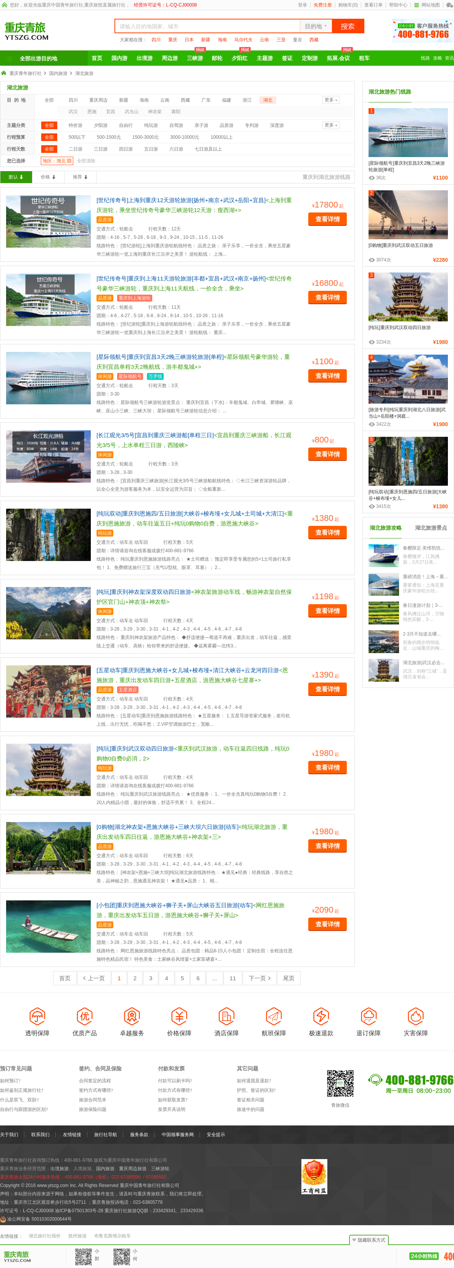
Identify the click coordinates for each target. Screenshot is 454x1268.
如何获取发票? (172, 1100)
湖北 (267, 100)
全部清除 (86, 161)
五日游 (151, 149)
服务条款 (139, 1134)
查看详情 (328, 219)
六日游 (176, 149)
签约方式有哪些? (96, 1090)
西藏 (314, 39)
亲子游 (201, 125)
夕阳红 (241, 55)
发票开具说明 (171, 1109)
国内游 (119, 58)
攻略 (437, 58)
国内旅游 (58, 73)
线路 (425, 58)
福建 (226, 100)
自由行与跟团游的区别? (24, 1109)
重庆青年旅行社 (26, 73)
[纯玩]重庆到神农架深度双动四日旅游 (144, 592)
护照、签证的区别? (256, 1090)
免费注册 (323, 5)
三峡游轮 (160, 1168)
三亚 (281, 39)
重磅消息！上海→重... (425, 576)
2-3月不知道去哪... (422, 634)
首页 (97, 58)
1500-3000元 (145, 137)
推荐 (77, 177)
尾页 (289, 978)
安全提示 (216, 1134)
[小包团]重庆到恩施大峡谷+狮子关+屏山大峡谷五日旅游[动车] (175, 905)
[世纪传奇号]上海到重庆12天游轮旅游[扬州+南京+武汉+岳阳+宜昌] (181, 200)
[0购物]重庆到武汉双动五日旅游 (401, 245)
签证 (287, 58)
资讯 (449, 58)
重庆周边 (98, 100)
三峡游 (196, 55)
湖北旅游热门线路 (390, 92)
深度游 (277, 125)
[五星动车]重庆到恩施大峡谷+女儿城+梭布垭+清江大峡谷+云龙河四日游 (188, 670)
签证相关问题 (250, 1100)
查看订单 (373, 5)
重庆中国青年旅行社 (62, 5)
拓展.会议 (340, 55)
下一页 (259, 978)
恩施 (92, 111)
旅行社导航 (105, 1134)
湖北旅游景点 (431, 528)
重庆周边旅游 (133, 1168)
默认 (13, 177)
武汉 (73, 111)
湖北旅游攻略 (386, 528)
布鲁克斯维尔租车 (112, 1236)
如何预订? (10, 1080)
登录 (302, 5)
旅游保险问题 (92, 1109)
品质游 (226, 125)
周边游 (170, 58)
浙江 (247, 100)
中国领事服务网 (178, 1134)
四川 (156, 39)
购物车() (348, 5)
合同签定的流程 (95, 1080)
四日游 (126, 149)
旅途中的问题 (250, 1109)
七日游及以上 (208, 149)
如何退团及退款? (254, 1080)
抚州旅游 (77, 1236)
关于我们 (9, 1134)
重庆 (172, 39)
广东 (206, 100)
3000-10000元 (184, 137)
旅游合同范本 (92, 1100)
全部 (49, 100)
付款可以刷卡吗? (175, 1080)
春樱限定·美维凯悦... (423, 548)
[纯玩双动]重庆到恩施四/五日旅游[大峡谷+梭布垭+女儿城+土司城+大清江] (190, 513)
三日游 (101, 149)
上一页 (94, 978)
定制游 (310, 58)
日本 (189, 39)
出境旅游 (59, 1168)
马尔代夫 (243, 39)
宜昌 (110, 111)
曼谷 (297, 39)
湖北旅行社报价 (45, 1236)
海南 (222, 39)
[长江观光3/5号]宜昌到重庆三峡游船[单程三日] (155, 435)
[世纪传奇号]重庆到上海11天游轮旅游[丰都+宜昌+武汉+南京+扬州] (181, 278)
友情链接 (72, 1134)
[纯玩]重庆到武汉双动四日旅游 (135, 748)
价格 (45, 177)
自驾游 (176, 125)
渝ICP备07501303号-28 (79, 1210)
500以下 (77, 137)
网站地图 (427, 5)
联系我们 (40, 1134)
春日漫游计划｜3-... (423, 605)
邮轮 (217, 58)
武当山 (131, 111)
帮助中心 (398, 5)
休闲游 (105, 376)
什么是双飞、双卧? (19, 1100)
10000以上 (221, 137)
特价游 (75, 125)
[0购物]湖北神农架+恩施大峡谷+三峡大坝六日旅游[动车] (168, 827)
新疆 (205, 39)
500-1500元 (109, 137)
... (214, 978)
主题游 (265, 58)
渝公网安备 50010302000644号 (39, 1219)
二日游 (75, 149)
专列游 (252, 125)
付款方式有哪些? (175, 1090)
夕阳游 (101, 125)
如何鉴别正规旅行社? (21, 1090)
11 (233, 978)
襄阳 (175, 111)
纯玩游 (151, 125)
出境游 (145, 58)
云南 (264, 39)
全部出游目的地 (38, 58)
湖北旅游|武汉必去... (423, 662)
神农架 (155, 111)
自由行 (126, 125)
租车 (364, 58)
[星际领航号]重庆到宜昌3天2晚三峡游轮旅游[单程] (160, 356)
